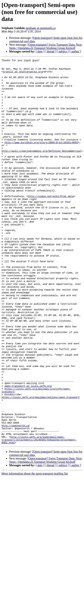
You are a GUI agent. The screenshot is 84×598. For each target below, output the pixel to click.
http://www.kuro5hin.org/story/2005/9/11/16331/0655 (41, 159)
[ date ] (40, 51)
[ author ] (75, 51)
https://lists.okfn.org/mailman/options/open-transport (40, 465)
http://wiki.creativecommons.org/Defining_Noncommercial (41, 169)
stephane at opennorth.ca (40, 28)
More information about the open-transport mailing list (35, 550)
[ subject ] (63, 51)
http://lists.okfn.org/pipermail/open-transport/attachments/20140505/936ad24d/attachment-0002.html (39, 516)
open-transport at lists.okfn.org (28, 451)
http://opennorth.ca (15, 499)
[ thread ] (50, 51)
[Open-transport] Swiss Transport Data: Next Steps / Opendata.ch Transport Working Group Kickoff (45, 46)
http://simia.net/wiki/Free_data (51, 224)
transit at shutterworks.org (23, 74)
